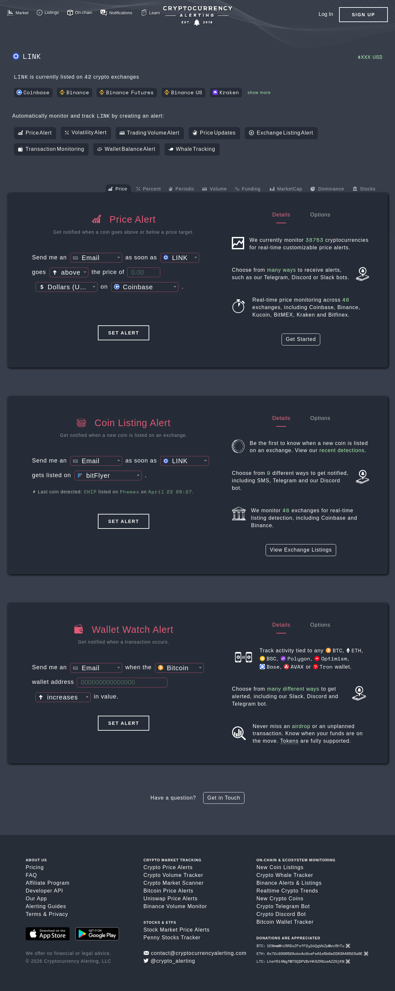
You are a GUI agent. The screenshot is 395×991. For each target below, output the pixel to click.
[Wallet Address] (122, 682)
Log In (326, 14)
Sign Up (363, 14)
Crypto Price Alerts (167, 867)
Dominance (327, 189)
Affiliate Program (48, 883)
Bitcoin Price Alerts (168, 890)
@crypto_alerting (169, 961)
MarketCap (286, 189)
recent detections (342, 450)
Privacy (58, 914)
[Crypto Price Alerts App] (197, 16)
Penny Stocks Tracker (172, 937)
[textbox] (96, 258)
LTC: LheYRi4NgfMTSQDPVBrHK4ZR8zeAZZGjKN (303, 961)
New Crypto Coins (280, 898)
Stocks (364, 189)
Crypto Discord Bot (281, 914)
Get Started (301, 339)
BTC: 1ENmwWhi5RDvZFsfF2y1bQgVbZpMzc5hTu (303, 945)
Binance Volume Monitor (175, 906)
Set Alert (123, 332)
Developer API (44, 890)
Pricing (35, 867)
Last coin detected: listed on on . (113, 491)
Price (117, 189)
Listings (312, 883)
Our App (36, 898)
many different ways (293, 689)
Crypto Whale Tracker (285, 875)
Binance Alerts (275, 883)
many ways (281, 270)
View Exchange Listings (301, 550)
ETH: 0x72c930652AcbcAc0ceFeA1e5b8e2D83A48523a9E (312, 953)
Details (281, 214)
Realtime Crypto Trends (287, 890)
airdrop (301, 726)
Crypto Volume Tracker (173, 875)
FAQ (31, 875)
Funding (247, 189)
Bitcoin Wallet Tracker (285, 922)
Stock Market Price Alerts (176, 929)
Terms (34, 914)
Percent (148, 189)
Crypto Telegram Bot (283, 906)
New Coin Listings (280, 867)
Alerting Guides (46, 906)
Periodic (181, 189)
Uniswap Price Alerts (170, 898)
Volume (214, 189)
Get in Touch (224, 798)
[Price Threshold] (143, 272)
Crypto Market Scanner (173, 883)
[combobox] (96, 258)
